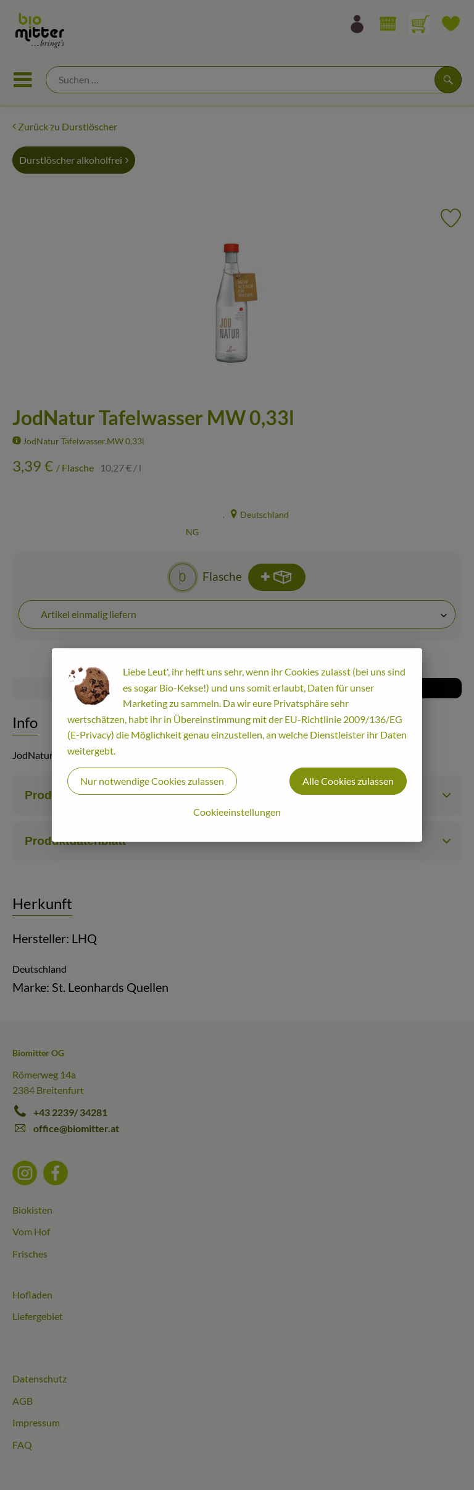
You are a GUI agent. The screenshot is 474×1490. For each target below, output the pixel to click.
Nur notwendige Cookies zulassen (152, 781)
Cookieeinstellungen (237, 812)
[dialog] (237, 745)
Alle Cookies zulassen (348, 781)
